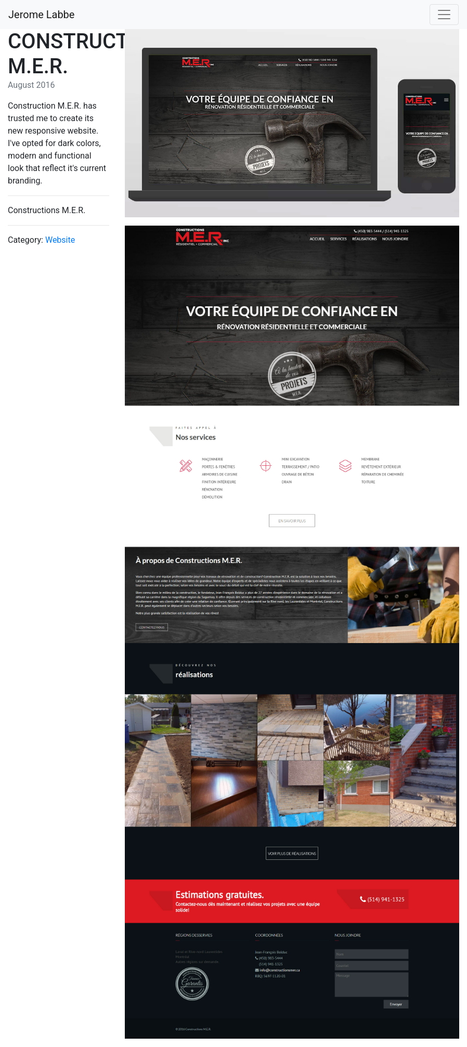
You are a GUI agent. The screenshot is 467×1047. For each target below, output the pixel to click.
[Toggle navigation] (444, 14)
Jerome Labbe (41, 14)
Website (60, 240)
